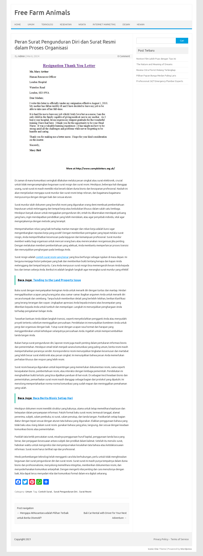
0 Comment (124, 56)
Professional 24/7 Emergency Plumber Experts (159, 81)
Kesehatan (66, 24)
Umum (31, 24)
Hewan (140, 24)
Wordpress (186, 549)
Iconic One (153, 549)
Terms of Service (180, 539)
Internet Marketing (104, 24)
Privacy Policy (161, 539)
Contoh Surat (45, 491)
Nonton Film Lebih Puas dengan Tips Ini (156, 58)
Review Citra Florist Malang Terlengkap (156, 70)
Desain (126, 24)
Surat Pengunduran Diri (65, 491)
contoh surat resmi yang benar (52, 257)
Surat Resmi (85, 491)
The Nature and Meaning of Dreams (154, 64)
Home (17, 24)
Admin (21, 56)
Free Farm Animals (42, 12)
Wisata (82, 24)
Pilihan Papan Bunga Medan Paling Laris (156, 75)
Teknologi (47, 24)
